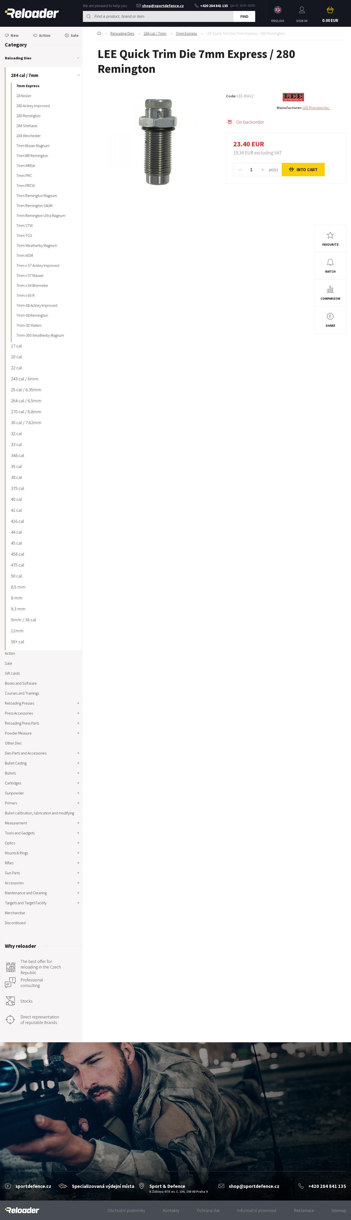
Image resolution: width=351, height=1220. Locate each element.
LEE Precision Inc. (316, 107)
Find (244, 17)
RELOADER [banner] (32, 13)
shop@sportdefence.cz (160, 5)
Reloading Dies (122, 33)
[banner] (22, 1210)
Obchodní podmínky (126, 1210)
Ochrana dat (208, 1210)
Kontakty (171, 1210)
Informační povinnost (256, 1210)
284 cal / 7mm (155, 33)
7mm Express (186, 33)
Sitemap (339, 1210)
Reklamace (304, 1210)
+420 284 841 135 (211, 5)
